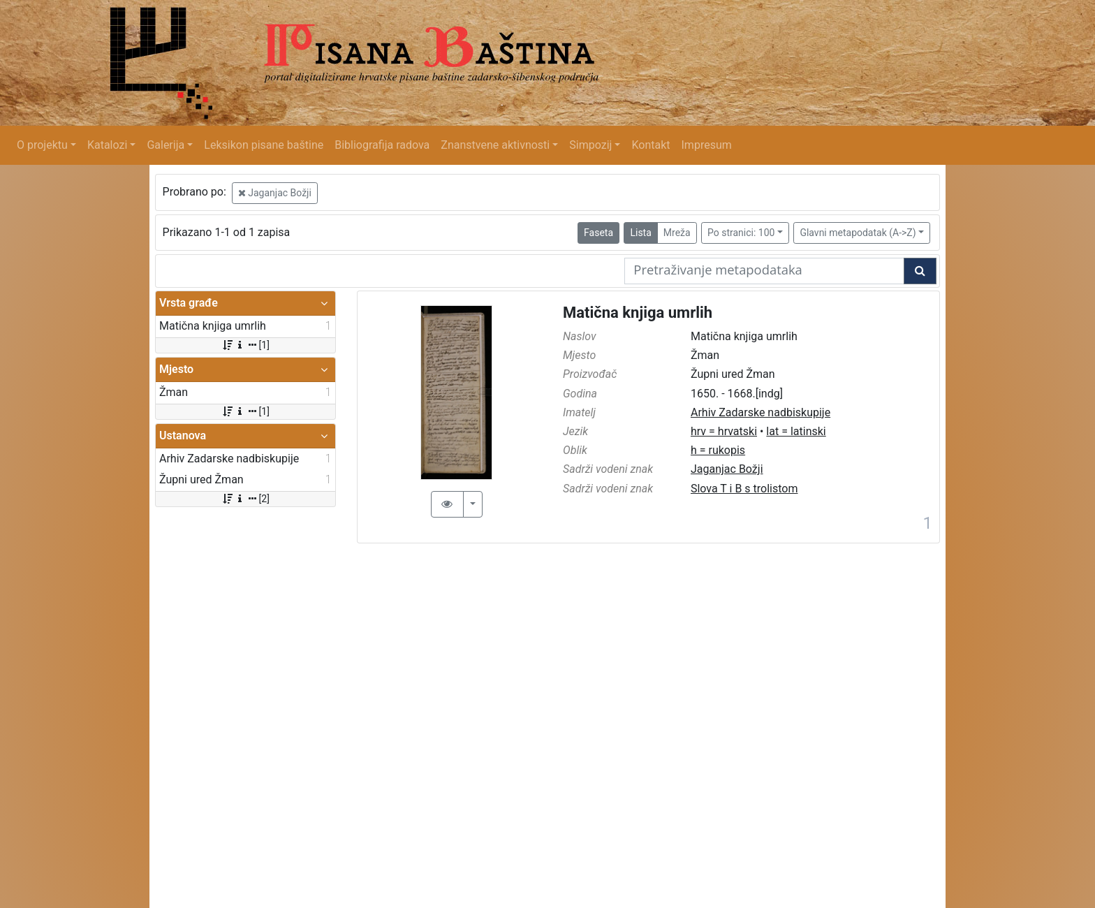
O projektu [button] (42, 145)
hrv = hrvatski (724, 431)
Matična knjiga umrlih (637, 312)
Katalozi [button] (107, 145)
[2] (245, 498)
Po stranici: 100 (740, 232)
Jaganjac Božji (274, 192)
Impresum (707, 145)
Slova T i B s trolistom (744, 488)
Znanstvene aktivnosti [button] (495, 145)
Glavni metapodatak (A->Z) (858, 232)
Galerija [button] (165, 145)
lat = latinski (795, 431)
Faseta (598, 232)
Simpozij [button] (590, 145)
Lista (640, 232)
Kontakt (650, 145)
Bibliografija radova (382, 145)
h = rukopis (718, 450)
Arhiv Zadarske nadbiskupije (760, 412)
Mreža (677, 232)
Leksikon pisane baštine (263, 145)
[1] (245, 345)
